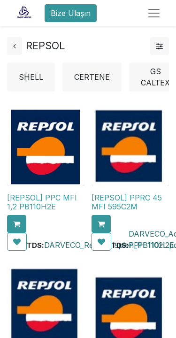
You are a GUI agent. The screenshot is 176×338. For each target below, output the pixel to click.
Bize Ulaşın (71, 13)
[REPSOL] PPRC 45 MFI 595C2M (127, 202)
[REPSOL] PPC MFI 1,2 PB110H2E (42, 202)
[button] (16, 224)
